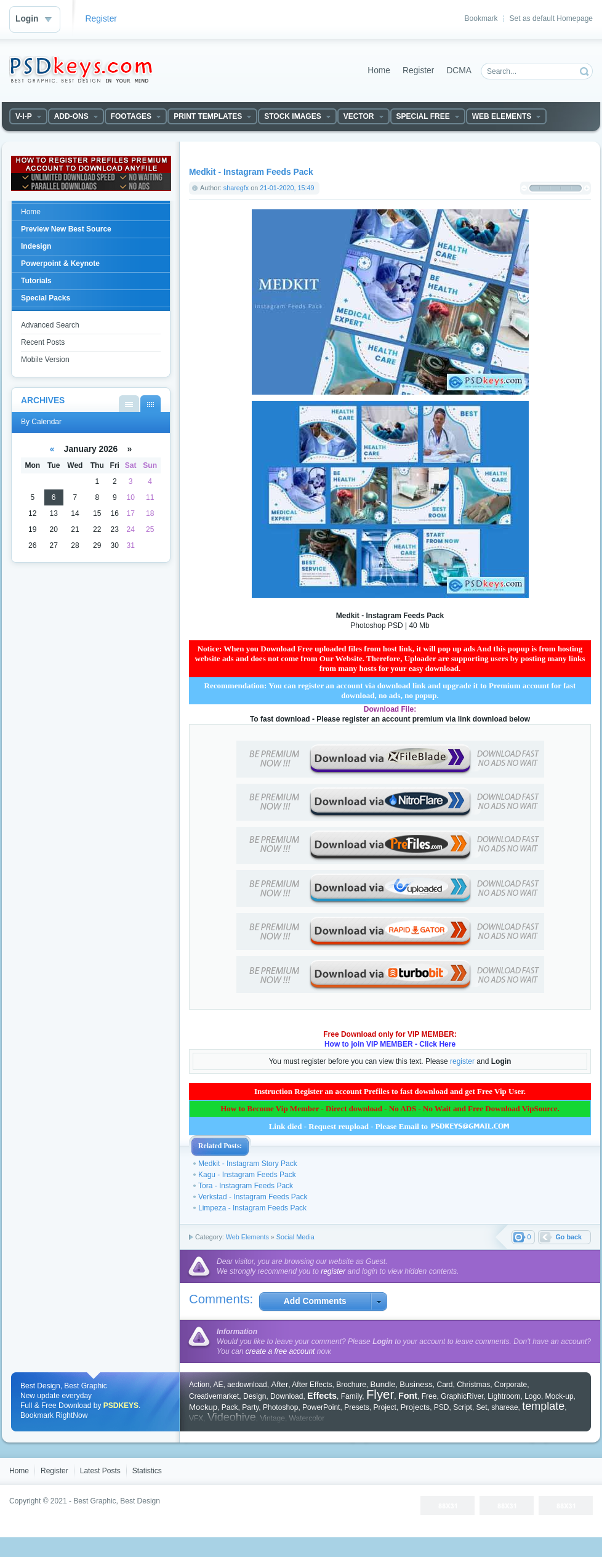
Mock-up (559, 1396)
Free (429, 1396)
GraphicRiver (462, 1396)
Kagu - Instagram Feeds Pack (247, 1174)
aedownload (247, 1384)
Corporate (510, 1384)
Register (101, 18)
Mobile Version (45, 359)
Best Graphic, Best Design (116, 1501)
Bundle (383, 1384)
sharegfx (236, 187)
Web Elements (247, 1237)
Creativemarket (214, 1396)
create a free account (280, 1351)
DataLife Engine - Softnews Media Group (80, 69)
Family (351, 1396)
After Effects (312, 1384)
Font (407, 1396)
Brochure (351, 1384)
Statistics (147, 1470)
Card (444, 1384)
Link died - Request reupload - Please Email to (390, 1126)
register (462, 1061)
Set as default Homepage (551, 18)
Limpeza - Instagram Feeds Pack (252, 1208)
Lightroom (504, 1396)
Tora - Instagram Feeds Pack (245, 1185)
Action (199, 1384)
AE (218, 1384)
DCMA (459, 70)
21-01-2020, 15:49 (287, 187)
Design (254, 1396)
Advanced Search (50, 325)
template (543, 1406)
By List (129, 403)
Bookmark (481, 18)
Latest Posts (100, 1470)
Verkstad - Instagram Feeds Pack (252, 1197)
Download (286, 1396)
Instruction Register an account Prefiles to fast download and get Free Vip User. (390, 1091)
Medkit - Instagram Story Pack (247, 1163)
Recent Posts (43, 342)
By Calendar (150, 403)
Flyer (380, 1394)
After (279, 1384)
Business (416, 1384)
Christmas (473, 1384)
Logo (532, 1396)
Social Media (295, 1237)
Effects (322, 1396)
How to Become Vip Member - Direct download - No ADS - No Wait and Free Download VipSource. (390, 1108)
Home (378, 70)
